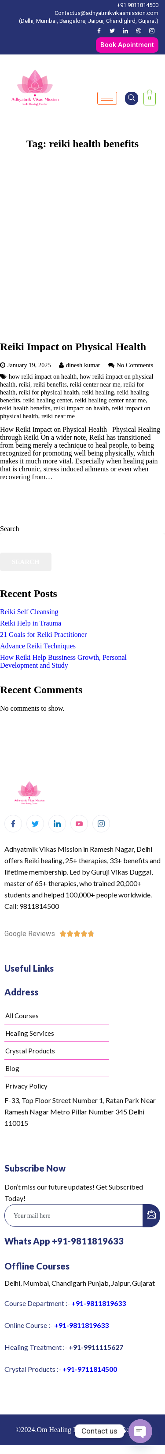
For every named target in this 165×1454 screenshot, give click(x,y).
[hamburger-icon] (107, 98)
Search (9, 528)
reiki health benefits (25, 408)
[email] (73, 1215)
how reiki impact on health (43, 376)
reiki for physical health (48, 392)
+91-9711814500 (89, 1369)
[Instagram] (151, 30)
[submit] (151, 1215)
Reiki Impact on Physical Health (73, 346)
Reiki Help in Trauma (30, 623)
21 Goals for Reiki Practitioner (43, 634)
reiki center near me (95, 384)
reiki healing (98, 392)
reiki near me (58, 416)
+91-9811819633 (98, 1303)
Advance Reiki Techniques (38, 646)
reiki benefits (50, 384)
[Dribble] (138, 30)
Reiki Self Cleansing (29, 611)
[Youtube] (79, 823)
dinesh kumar (83, 365)
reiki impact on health (81, 408)
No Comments (135, 365)
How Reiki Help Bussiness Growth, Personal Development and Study (63, 661)
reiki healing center (47, 400)
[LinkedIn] (125, 30)
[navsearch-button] (131, 98)
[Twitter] (112, 30)
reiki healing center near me (110, 400)
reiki (24, 384)
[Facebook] (99, 30)
